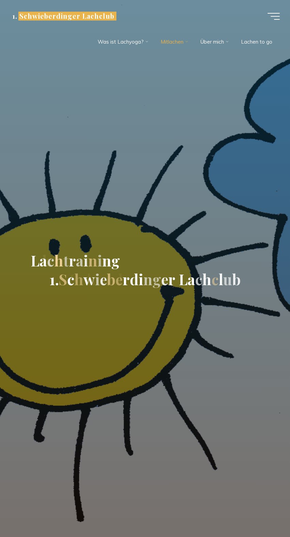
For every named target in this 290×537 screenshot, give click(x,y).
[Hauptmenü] (274, 16)
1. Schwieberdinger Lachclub (63, 16)
